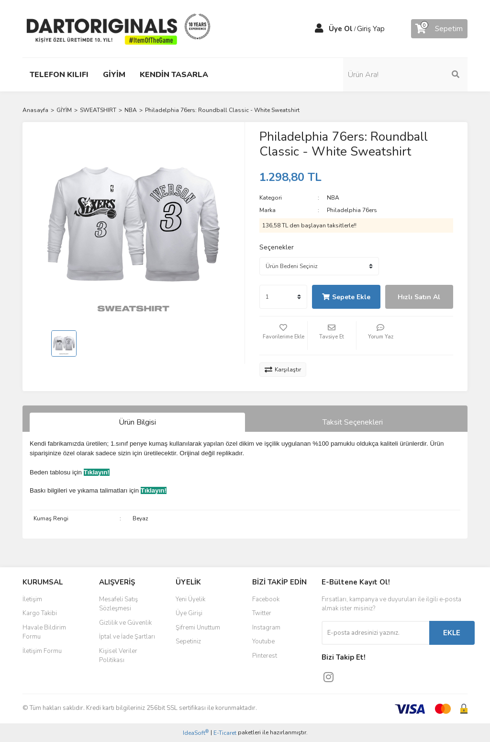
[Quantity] (283, 297)
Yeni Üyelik (190, 599)
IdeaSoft (196, 733)
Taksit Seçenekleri (353, 422)
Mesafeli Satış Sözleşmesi (118, 604)
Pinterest (264, 656)
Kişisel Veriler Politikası (118, 656)
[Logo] (118, 28)
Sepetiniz (188, 641)
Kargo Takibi (39, 613)
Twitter (261, 613)
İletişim (32, 599)
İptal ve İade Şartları (127, 636)
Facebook (265, 599)
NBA (333, 198)
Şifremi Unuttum (198, 627)
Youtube (263, 641)
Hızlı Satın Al (419, 297)
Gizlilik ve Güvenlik (125, 622)
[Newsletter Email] (375, 633)
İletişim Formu (42, 651)
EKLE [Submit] (451, 633)
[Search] (417, 74)
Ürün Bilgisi (137, 422)
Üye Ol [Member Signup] (341, 29)
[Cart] (439, 28)
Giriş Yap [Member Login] (371, 29)
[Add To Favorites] (283, 335)
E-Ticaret (224, 733)
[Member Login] (319, 29)
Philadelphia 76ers (352, 210)
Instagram (266, 627)
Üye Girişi (189, 613)
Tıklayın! (97, 472)
